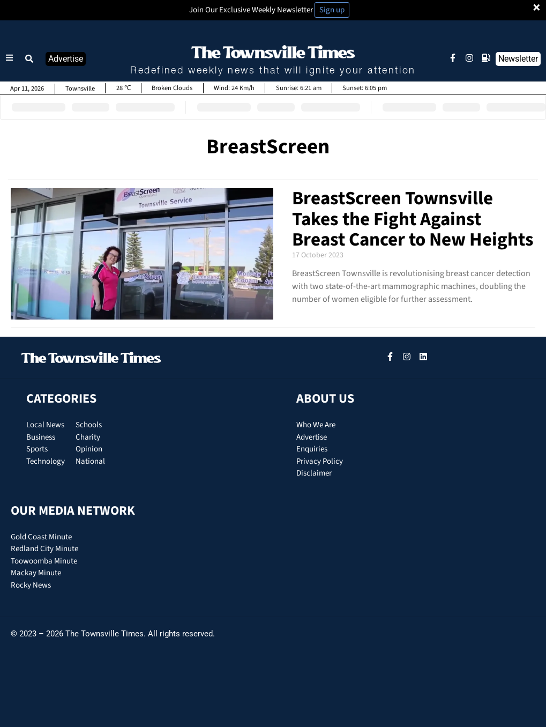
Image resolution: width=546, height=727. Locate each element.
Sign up (332, 10)
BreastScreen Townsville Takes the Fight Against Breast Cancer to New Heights (413, 219)
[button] (29, 59)
